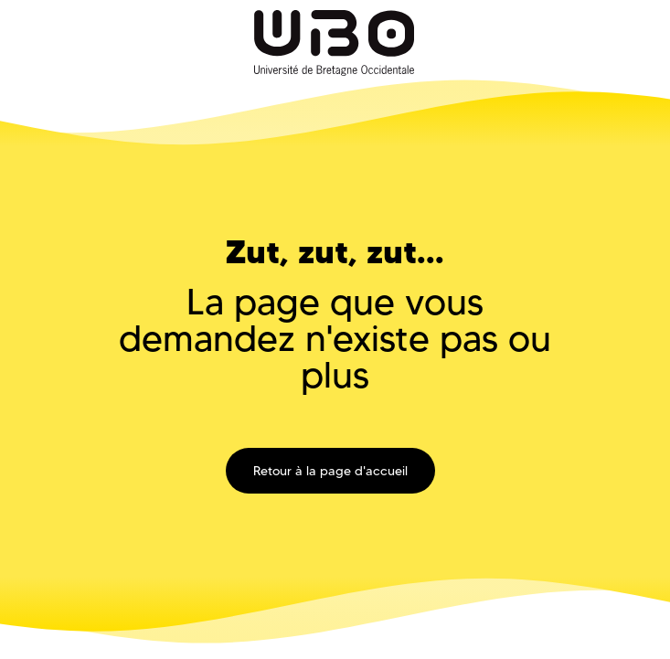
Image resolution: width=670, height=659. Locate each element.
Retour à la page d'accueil (330, 470)
